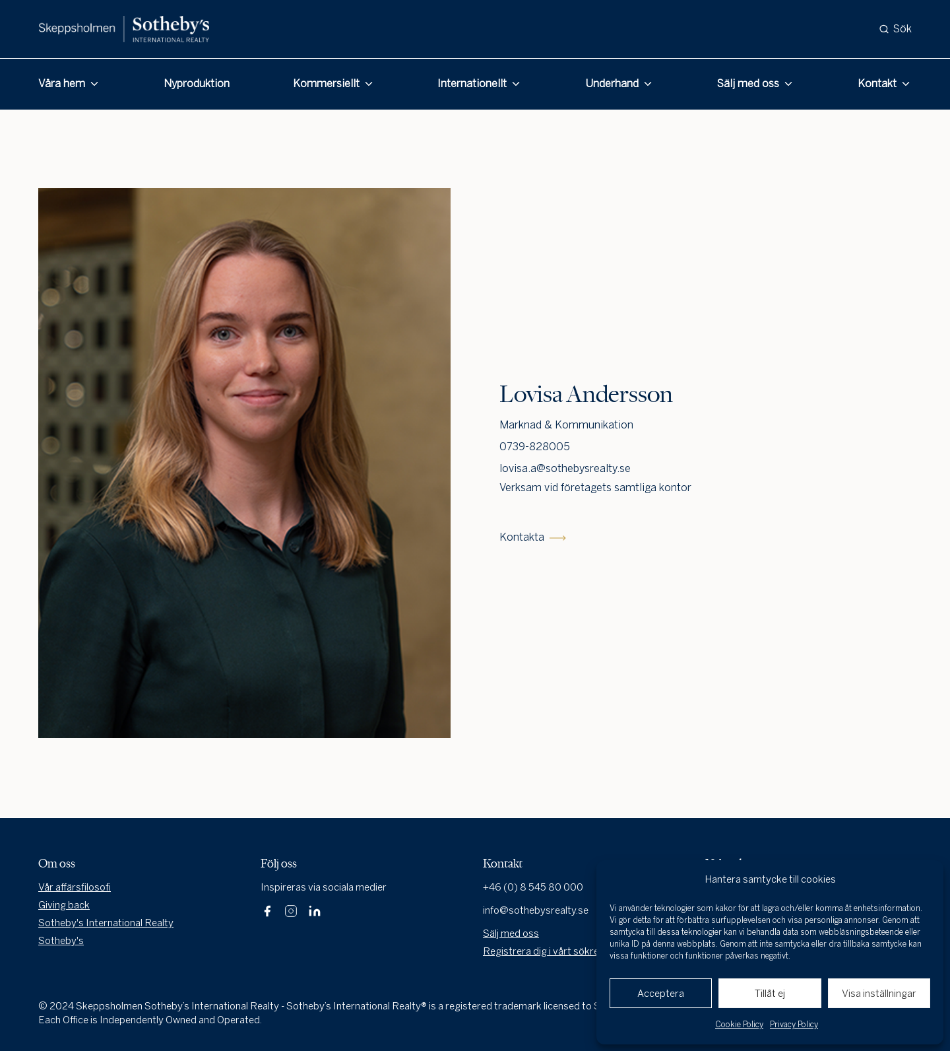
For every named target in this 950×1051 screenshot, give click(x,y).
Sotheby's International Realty (106, 923)
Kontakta (532, 537)
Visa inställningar (879, 994)
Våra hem (61, 83)
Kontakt (877, 83)
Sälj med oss (748, 83)
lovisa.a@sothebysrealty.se (565, 468)
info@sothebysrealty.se (535, 910)
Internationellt (472, 83)
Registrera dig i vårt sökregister (554, 951)
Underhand (612, 83)
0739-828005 (534, 446)
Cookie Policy (739, 1024)
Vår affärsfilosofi (74, 887)
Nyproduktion (197, 83)
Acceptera (660, 994)
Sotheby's (61, 941)
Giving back (64, 905)
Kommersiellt (326, 83)
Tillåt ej (770, 994)
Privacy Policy (794, 1024)
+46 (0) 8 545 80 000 (533, 887)
